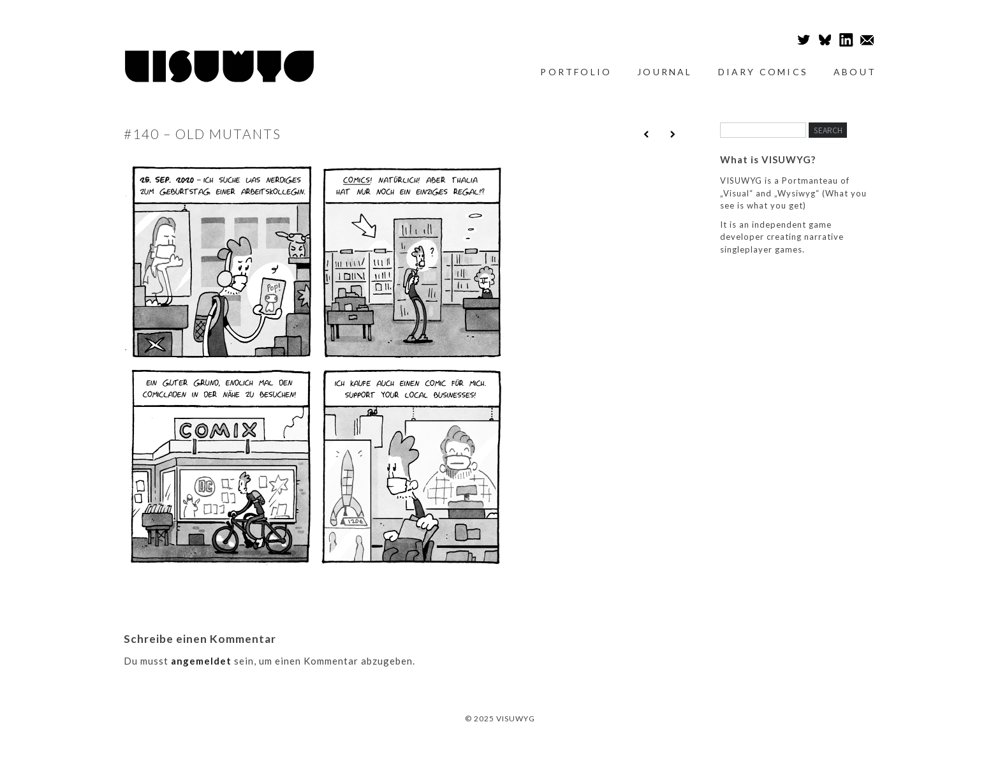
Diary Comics (763, 71)
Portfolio (576, 71)
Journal (664, 71)
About (855, 71)
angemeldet (201, 661)
